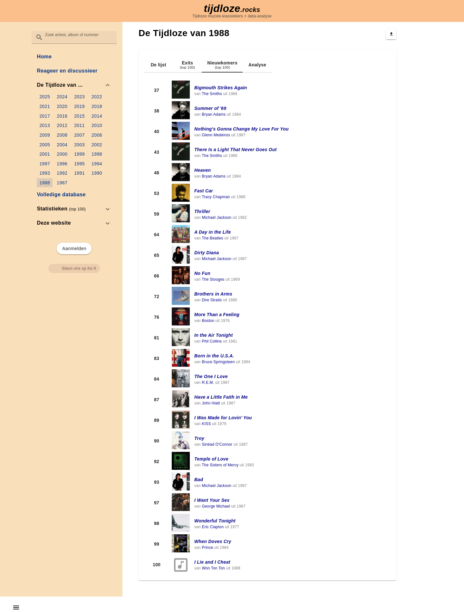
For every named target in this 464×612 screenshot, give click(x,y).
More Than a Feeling (216, 314)
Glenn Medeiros (216, 135)
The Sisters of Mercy (220, 465)
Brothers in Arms (213, 293)
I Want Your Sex (211, 500)
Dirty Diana (206, 252)
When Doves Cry (212, 541)
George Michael (216, 506)
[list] (74, 140)
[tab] (158, 65)
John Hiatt (211, 403)
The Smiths (212, 94)
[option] (74, 85)
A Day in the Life (212, 232)
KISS (206, 424)
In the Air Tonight (213, 335)
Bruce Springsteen (218, 362)
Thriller (202, 211)
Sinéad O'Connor (217, 444)
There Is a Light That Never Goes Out (235, 149)
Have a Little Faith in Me (221, 397)
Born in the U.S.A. (214, 355)
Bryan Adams (213, 114)
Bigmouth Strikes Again (220, 87)
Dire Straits (212, 300)
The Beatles (212, 238)
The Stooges (213, 279)
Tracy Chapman (216, 197)
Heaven (202, 170)
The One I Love (211, 376)
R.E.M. (208, 382)
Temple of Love (211, 458)
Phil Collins (212, 341)
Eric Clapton (213, 527)
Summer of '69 (210, 108)
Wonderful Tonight (215, 520)
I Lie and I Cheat (212, 562)
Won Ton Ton (213, 568)
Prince (207, 547)
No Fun (202, 273)
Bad (198, 479)
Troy (199, 438)
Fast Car (203, 190)
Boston (208, 320)
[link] (74, 57)
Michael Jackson (216, 217)
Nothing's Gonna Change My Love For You (241, 128)
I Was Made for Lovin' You (223, 417)
